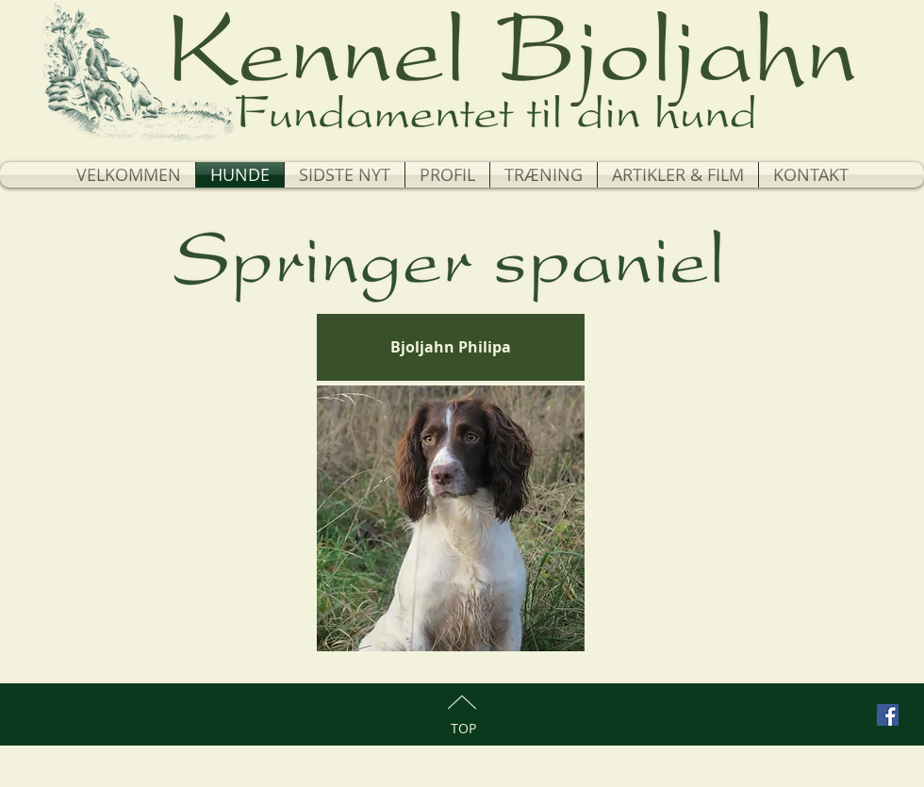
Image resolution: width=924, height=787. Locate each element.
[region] (451, 518)
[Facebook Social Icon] (888, 715)
